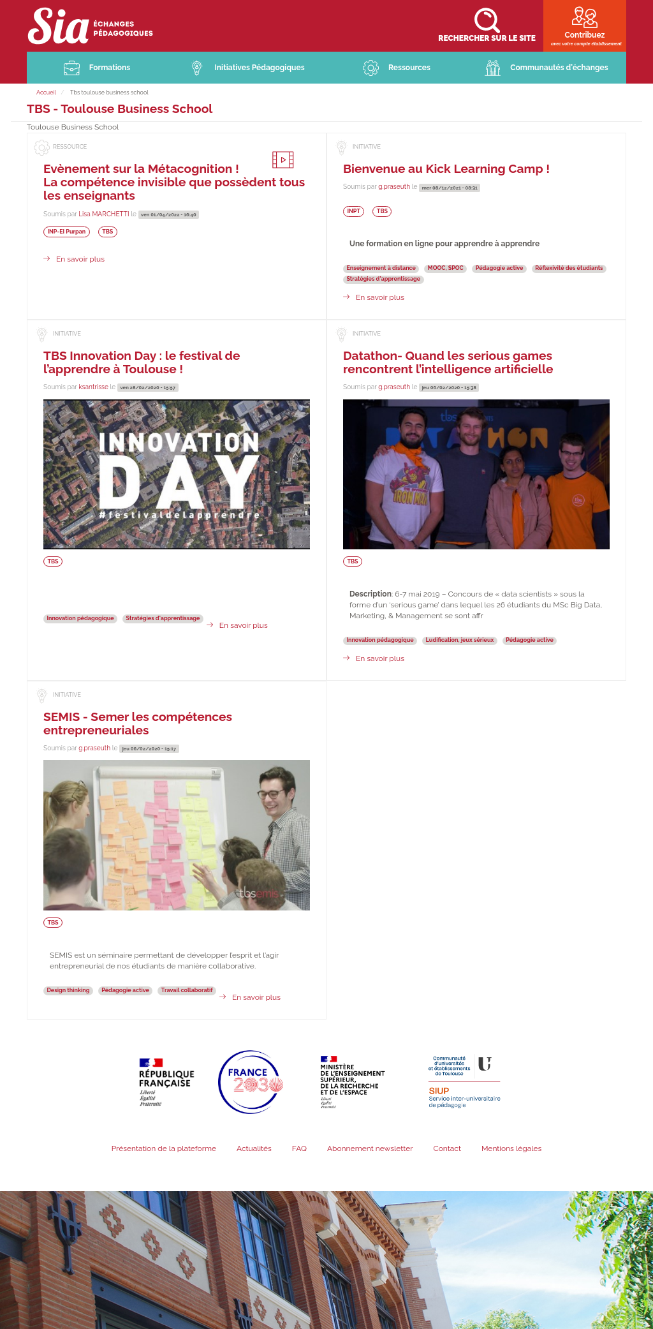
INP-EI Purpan (66, 231)
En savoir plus (80, 259)
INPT (353, 211)
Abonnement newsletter (370, 1148)
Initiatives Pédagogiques (259, 67)
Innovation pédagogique (80, 618)
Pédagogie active (500, 268)
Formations (110, 67)
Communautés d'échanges (559, 67)
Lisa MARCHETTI (103, 214)
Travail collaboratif (187, 990)
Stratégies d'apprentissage (383, 279)
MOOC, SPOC (446, 268)
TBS (107, 231)
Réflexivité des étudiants (569, 268)
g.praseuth (394, 186)
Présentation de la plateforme (164, 1148)
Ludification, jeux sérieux (460, 640)
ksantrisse (93, 386)
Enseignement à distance (381, 268)
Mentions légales (511, 1148)
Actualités (254, 1148)
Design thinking (68, 990)
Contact (446, 1148)
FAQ (299, 1148)
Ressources (409, 67)
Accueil (46, 92)
